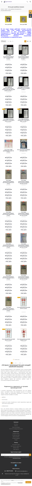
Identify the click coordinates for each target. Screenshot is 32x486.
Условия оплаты (16, 433)
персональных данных (17, 458)
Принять (28, 482)
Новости (16, 425)
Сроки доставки (16, 436)
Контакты (16, 424)
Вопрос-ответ (16, 447)
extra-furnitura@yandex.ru (22, 471)
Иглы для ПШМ (23, 24)
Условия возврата (16, 438)
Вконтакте (16, 465)
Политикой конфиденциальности (14, 456)
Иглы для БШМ (8, 24)
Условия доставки (16, 435)
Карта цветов (16, 449)
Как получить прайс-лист (16, 446)
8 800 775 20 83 (9, 471)
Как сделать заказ (16, 444)
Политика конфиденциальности (16, 428)
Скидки (16, 439)
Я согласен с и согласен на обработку (16, 457)
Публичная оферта (16, 427)
